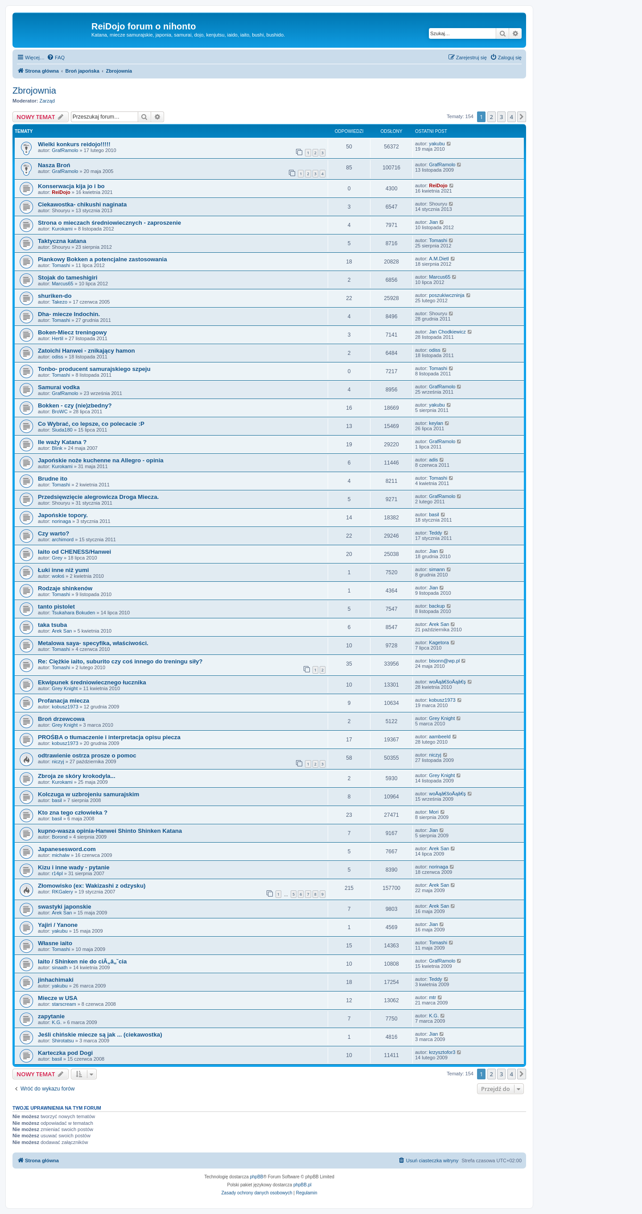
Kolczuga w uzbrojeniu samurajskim (88, 794)
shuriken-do (54, 295)
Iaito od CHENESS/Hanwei (74, 551)
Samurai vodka (59, 387)
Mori (433, 812)
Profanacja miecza (63, 700)
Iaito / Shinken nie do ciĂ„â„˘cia (82, 961)
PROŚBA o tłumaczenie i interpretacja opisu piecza (109, 737)
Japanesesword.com (67, 849)
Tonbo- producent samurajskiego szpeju (94, 369)
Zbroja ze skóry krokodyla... (76, 776)
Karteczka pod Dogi (65, 1052)
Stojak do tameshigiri (67, 277)
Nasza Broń (54, 165)
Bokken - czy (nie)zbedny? (75, 405)
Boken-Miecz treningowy (72, 332)
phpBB (256, 1176)
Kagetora (439, 642)
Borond (59, 837)
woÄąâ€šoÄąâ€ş (447, 681)
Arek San (62, 631)
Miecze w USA (58, 998)
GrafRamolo (65, 150)
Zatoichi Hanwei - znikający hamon (86, 350)
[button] (521, 116)
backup (436, 606)
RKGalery (62, 891)
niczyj (58, 761)
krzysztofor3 (442, 1052)
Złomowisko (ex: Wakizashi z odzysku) (91, 885)
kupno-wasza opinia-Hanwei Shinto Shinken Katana (110, 830)
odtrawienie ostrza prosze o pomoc (87, 755)
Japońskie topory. (63, 515)
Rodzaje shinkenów (65, 588)
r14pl (57, 873)
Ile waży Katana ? (62, 442)
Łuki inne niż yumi (63, 570)
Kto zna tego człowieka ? (72, 812)
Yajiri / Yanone (58, 925)
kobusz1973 (65, 706)
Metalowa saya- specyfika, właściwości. (93, 643)
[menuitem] (56, 57)
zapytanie (51, 1016)
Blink (57, 448)
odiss (57, 356)
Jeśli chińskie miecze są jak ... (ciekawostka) (100, 1034)
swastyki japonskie (64, 906)
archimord (63, 539)
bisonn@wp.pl (444, 660)
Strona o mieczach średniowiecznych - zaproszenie (109, 222)
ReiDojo (61, 192)
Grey (57, 557)
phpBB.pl (302, 1184)
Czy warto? (53, 533)
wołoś (58, 576)
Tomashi (438, 240)
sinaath (59, 967)
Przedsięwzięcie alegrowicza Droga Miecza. (98, 497)
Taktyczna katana (62, 241)
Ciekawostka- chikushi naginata (82, 204)
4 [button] (511, 117)
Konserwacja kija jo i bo (71, 186)
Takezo (59, 302)
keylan (436, 423)
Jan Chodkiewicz (447, 331)
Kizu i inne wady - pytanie (73, 867)
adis (433, 459)
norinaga (61, 521)
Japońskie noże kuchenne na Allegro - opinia (101, 460)
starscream (64, 1004)
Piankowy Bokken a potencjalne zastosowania (102, 259)
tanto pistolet (56, 606)
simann (436, 569)
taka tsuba (52, 624)
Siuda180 (62, 429)
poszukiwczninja (446, 295)
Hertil (57, 338)
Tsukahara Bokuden (73, 612)
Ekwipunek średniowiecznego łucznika (92, 682)
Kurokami (62, 228)
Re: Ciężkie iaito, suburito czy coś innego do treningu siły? (120, 661)
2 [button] (491, 117)
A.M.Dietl (439, 258)
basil (434, 514)
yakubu (436, 143)
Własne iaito (55, 943)
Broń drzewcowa (61, 719)
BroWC (59, 411)
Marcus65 (62, 283)
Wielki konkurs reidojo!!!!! (74, 144)
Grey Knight (65, 688)
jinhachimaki (56, 979)
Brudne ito (52, 478)
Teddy (435, 532)
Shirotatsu (63, 1040)
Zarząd (47, 100)
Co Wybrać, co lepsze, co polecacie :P (91, 423)
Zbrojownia (34, 90)
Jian (433, 222)
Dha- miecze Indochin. (69, 314)
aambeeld (439, 736)
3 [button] (501, 117)
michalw (61, 855)
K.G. (57, 1022)
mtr (432, 997)
